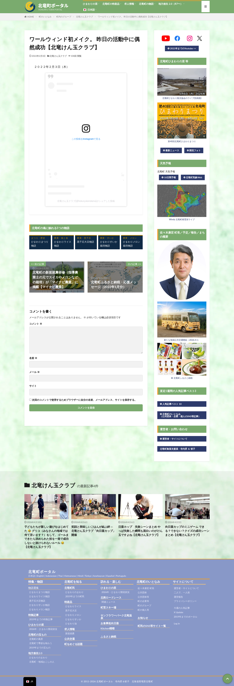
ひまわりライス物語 (39, 596)
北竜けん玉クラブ (84, 16)
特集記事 (33, 614)
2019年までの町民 (74, 596)
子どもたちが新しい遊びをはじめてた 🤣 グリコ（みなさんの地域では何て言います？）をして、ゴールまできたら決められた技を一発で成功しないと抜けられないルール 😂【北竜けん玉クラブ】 (46, 537)
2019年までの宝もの (39, 647)
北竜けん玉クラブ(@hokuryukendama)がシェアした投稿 (86, 201)
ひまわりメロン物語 (39, 609)
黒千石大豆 (71, 610)
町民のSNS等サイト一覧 (152, 625)
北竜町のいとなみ (148, 581)
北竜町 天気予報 (166, 171)
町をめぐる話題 (73, 644)
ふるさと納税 (108, 636)
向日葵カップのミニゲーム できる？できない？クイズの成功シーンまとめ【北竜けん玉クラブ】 (187, 531)
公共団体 (142, 592)
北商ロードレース (111, 597)
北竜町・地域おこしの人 (41, 661)
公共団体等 (143, 596)
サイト (33, 386)
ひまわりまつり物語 (39, 592)
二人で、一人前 (182, 592)
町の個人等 (143, 609)
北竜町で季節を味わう (40, 643)
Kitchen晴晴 (108, 628)
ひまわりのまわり (38, 657)
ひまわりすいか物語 (39, 605)
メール (34, 372)
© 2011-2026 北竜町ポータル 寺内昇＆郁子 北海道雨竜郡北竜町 (117, 681)
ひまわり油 (71, 623)
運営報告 (178, 596)
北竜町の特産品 (110, 3)
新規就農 (69, 633)
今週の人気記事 (182, 607)
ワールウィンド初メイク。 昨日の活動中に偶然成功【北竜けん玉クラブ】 (133, 16)
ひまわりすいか (73, 619)
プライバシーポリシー (185, 601)
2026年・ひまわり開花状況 (43, 629)
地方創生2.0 (35, 653)
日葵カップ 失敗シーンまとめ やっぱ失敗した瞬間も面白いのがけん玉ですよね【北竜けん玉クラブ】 (140, 531)
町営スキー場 (108, 607)
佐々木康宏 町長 (146, 588)
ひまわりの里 (90, 3)
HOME (30, 16)
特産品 (68, 601)
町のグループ (144, 605)
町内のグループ (63, 16)
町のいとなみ (45, 16)
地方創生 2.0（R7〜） (170, 3)
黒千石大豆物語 (37, 600)
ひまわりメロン (73, 614)
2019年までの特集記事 (41, 619)
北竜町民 (69, 587)
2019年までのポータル (185, 616)
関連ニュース (108, 601)
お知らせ (143, 617)
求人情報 (129, 3)
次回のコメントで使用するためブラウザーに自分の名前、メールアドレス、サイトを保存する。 (84, 400)
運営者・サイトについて (186, 588)
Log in (177, 623)
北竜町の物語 (146, 3)
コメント (35, 324)
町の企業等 (143, 601)
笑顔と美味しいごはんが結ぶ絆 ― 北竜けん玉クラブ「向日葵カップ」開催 (93, 531)
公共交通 (69, 638)
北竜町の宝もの (37, 634)
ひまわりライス (73, 606)
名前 (33, 358)
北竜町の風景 (36, 639)
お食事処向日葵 (110, 623)
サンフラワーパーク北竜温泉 (116, 616)
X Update (178, 612)
